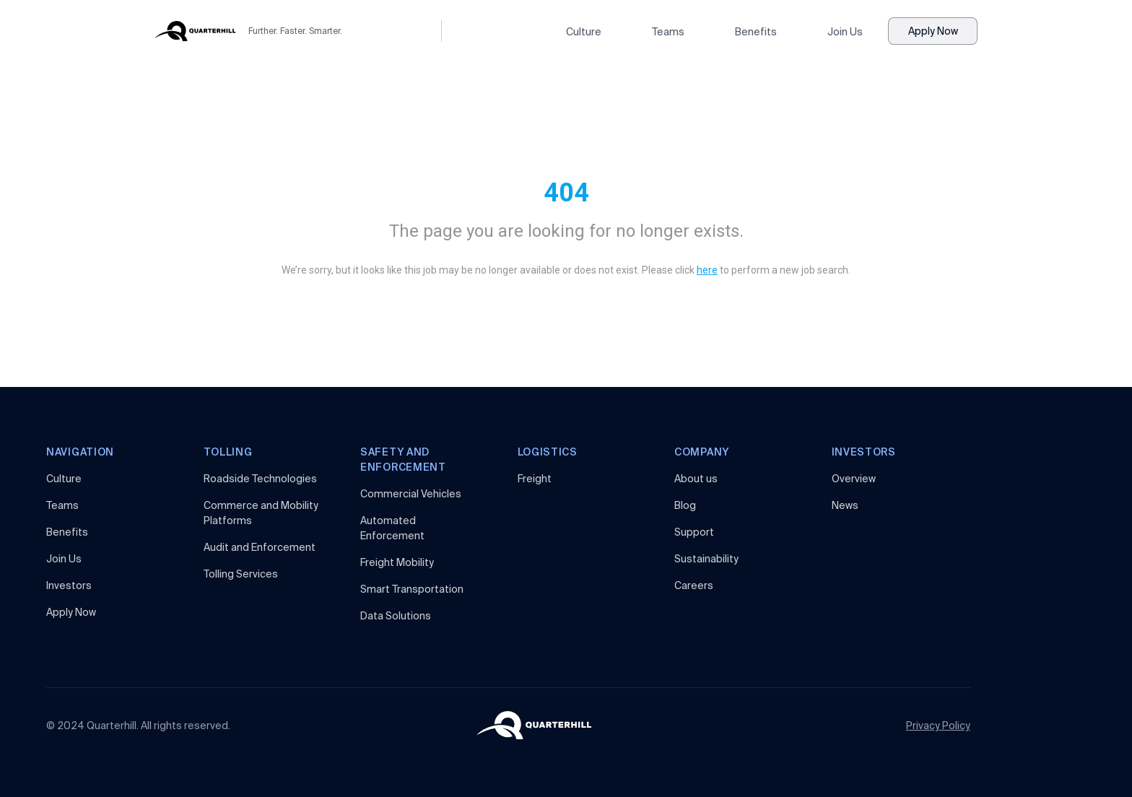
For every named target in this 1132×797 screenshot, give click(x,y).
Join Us (845, 32)
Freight (535, 478)
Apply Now (933, 31)
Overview (854, 478)
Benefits (756, 32)
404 (566, 193)
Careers (693, 585)
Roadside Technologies (260, 478)
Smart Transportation (411, 589)
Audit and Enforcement (259, 547)
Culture (583, 32)
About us (696, 478)
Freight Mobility (397, 562)
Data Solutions (395, 616)
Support (694, 532)
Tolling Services (241, 574)
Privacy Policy (938, 725)
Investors (69, 585)
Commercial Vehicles (410, 494)
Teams (668, 32)
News (845, 505)
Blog (685, 505)
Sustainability (706, 559)
